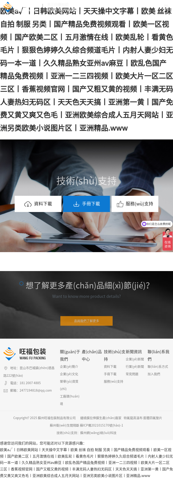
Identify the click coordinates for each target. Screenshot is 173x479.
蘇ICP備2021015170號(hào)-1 (101, 425)
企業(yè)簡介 (69, 366)
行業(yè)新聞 (135, 366)
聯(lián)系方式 (158, 366)
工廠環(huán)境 (70, 400)
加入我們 (154, 374)
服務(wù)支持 (135, 204)
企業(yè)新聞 (135, 359)
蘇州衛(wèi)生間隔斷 (64, 425)
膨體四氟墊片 (152, 418)
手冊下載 (86, 204)
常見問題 (132, 374)
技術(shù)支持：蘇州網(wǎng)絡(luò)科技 (86, 432)
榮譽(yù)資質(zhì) (69, 385)
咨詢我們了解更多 (86, 322)
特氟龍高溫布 (133, 418)
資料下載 (38, 204)
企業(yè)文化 (69, 374)
